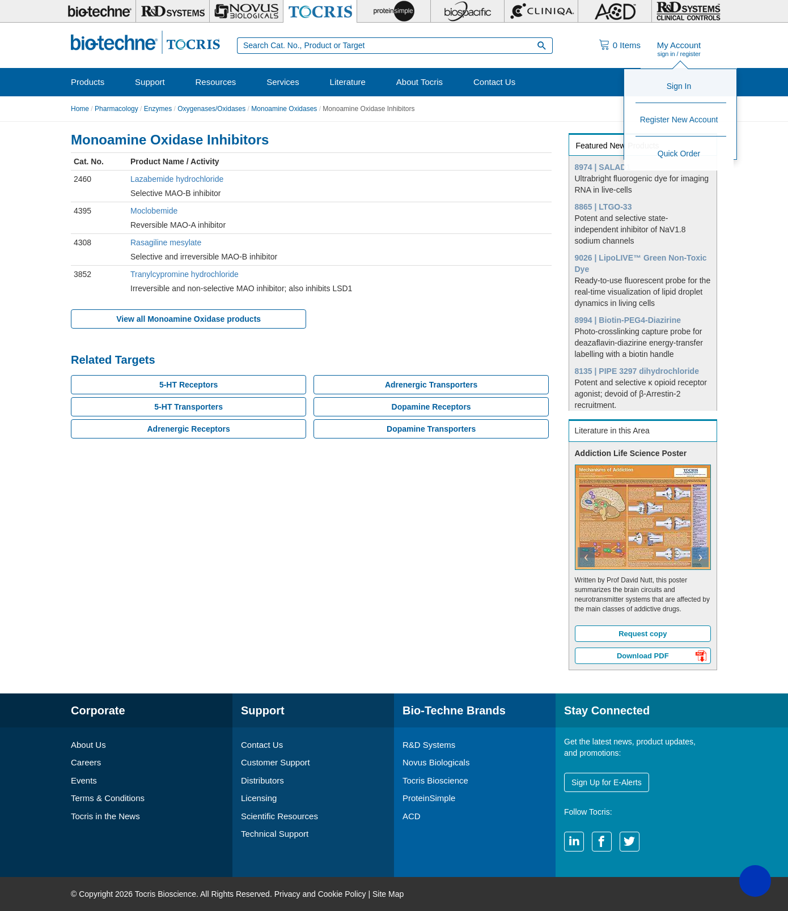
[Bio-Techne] (99, 11)
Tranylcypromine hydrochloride (184, 274)
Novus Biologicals (436, 762)
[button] (580, 556)
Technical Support (274, 833)
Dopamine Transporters (431, 428)
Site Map (388, 894)
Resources (216, 82)
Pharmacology (116, 109)
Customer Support (275, 762)
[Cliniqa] (541, 11)
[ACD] (614, 11)
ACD (412, 816)
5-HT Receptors (188, 384)
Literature (348, 82)
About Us (88, 745)
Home (80, 109)
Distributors (262, 780)
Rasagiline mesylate (165, 242)
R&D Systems (429, 745)
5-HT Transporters (188, 406)
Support (150, 82)
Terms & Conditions (108, 798)
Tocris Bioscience (435, 780)
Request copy (642, 633)
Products (87, 82)
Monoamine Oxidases (284, 109)
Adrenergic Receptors (188, 428)
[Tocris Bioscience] (320, 11)
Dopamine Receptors (431, 406)
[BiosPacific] (467, 11)
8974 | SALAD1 (603, 167)
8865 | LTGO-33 (603, 206)
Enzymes (158, 109)
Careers (86, 762)
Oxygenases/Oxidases (211, 109)
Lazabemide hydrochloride (176, 179)
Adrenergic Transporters (431, 384)
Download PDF (661, 657)
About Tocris (419, 82)
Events (84, 780)
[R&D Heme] (688, 11)
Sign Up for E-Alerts (606, 782)
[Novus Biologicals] (246, 11)
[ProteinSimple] (393, 11)
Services (282, 82)
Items (627, 45)
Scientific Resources (279, 816)
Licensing (259, 798)
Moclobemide (153, 210)
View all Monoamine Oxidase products (188, 318)
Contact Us (494, 82)
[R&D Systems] (172, 11)
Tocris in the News (105, 816)
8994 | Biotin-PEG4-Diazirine (628, 320)
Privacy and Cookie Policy (320, 894)
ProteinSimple (429, 798)
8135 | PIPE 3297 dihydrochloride (637, 371)
